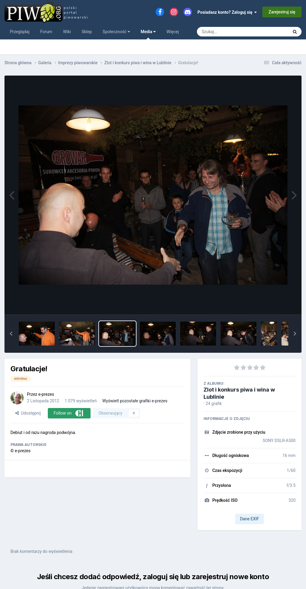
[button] (11, 333)
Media (148, 34)
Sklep (87, 31)
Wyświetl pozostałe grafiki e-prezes (134, 400)
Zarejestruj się (282, 12)
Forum (46, 31)
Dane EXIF (249, 518)
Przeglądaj (20, 31)
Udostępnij (28, 413)
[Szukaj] (229, 31)
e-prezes (46, 394)
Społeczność (116, 31)
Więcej (172, 31)
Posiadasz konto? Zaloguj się (227, 12)
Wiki (67, 31)
